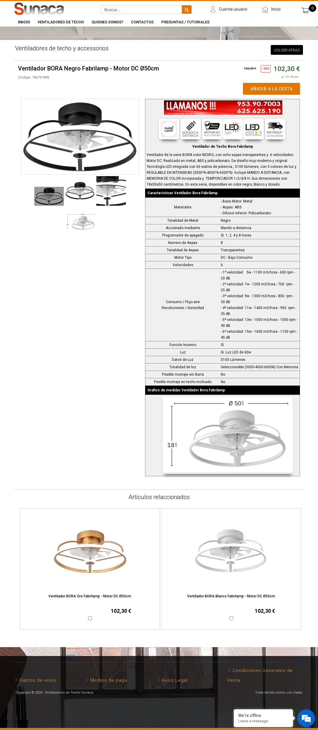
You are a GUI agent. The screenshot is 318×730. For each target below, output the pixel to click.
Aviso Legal (175, 680)
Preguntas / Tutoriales (185, 22)
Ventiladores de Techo (61, 22)
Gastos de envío (38, 680)
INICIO (24, 22)
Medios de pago (108, 680)
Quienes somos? (107, 22)
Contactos (142, 22)
